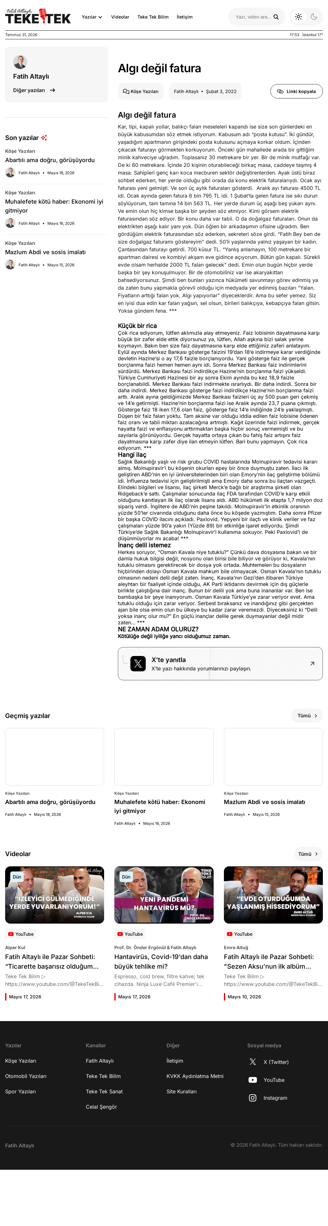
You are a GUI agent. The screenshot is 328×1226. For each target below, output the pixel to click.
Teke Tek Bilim (152, 17)
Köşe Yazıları (20, 1117)
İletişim (185, 17)
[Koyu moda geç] (306, 17)
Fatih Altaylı (100, 1117)
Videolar (120, 17)
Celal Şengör (101, 1163)
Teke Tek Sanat (104, 1147)
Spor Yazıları (20, 1147)
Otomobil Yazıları (25, 1132)
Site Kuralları (182, 1147)
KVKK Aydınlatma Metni (195, 1132)
